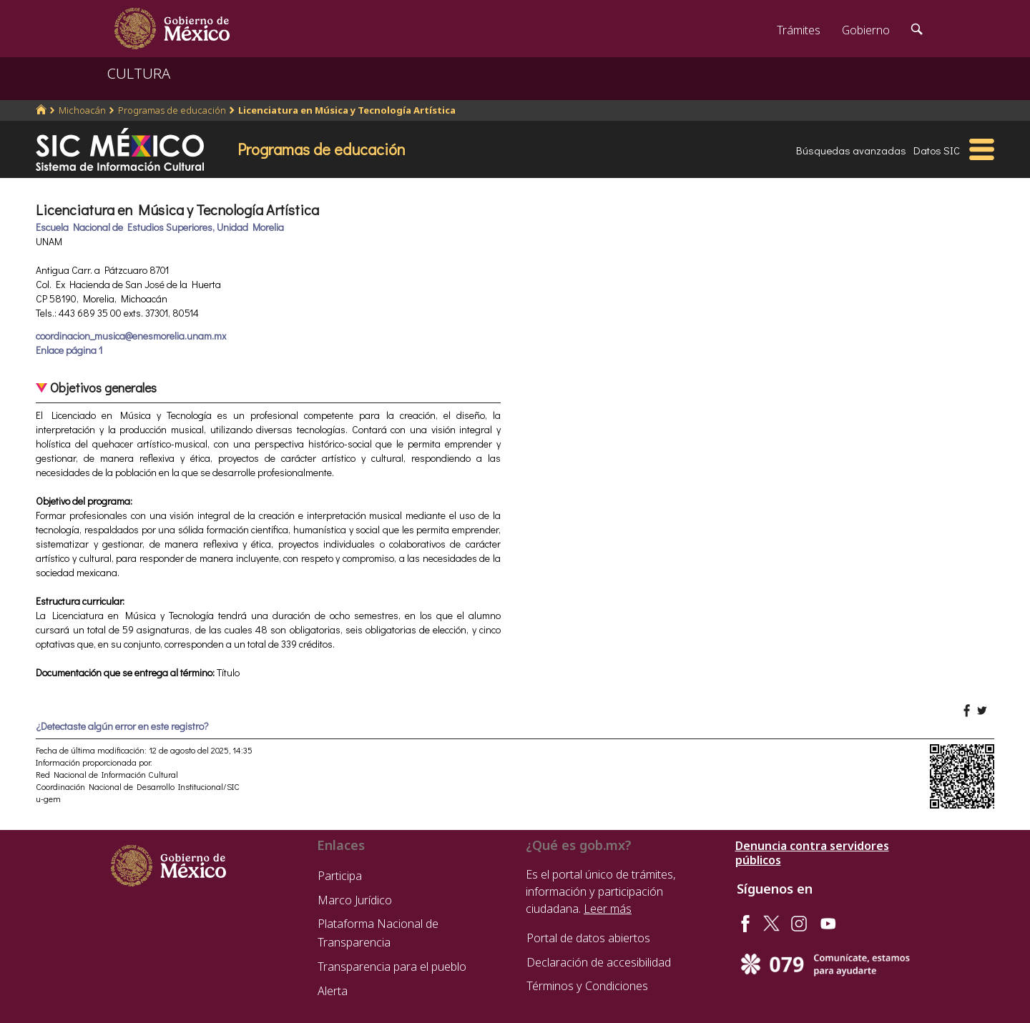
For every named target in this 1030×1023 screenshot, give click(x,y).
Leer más (608, 908)
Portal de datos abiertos (588, 938)
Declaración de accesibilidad (598, 962)
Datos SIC (936, 150)
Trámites (798, 30)
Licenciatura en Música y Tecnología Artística (347, 110)
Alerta (333, 991)
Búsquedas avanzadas (851, 150)
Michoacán (82, 110)
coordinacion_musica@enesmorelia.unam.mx (131, 335)
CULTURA (138, 73)
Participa (340, 876)
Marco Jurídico (355, 900)
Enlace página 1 (69, 350)
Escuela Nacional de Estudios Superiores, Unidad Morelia (160, 227)
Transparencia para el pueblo (392, 966)
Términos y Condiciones (587, 986)
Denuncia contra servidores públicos (812, 853)
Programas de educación (172, 110)
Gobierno (866, 30)
